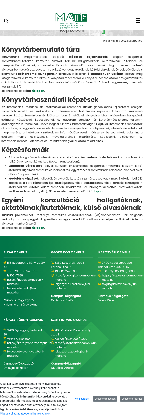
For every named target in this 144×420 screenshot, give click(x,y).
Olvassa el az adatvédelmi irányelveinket (25, 413)
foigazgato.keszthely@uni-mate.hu (72, 286)
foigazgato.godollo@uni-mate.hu (71, 353)
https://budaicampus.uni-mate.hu (25, 282)
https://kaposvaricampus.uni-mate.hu (123, 277)
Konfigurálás (82, 398)
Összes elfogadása (105, 398)
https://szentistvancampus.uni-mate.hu (76, 345)
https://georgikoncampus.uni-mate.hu (75, 277)
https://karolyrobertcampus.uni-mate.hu (30, 345)
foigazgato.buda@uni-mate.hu (22, 290)
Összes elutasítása (132, 398)
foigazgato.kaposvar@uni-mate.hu (120, 286)
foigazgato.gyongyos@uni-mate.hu (25, 353)
